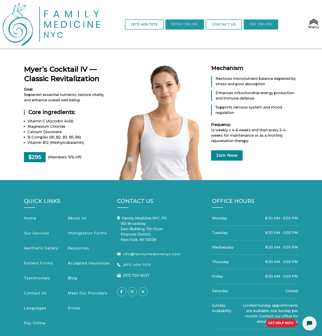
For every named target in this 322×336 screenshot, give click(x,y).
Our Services (36, 208)
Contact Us (35, 268)
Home (30, 193)
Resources (78, 223)
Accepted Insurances (89, 238)
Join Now (230, 131)
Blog (72, 253)
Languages (35, 283)
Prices (74, 283)
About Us (77, 193)
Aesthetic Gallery (41, 223)
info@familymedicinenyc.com (152, 229)
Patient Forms (38, 238)
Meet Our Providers (87, 268)
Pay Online (35, 298)
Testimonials (37, 253)
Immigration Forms (87, 208)
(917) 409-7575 (116, 12)
